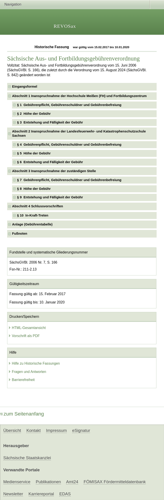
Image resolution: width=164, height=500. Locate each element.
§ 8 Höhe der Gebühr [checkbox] (33, 188)
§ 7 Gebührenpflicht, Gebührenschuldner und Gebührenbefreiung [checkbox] (69, 180)
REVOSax (65, 26)
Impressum (56, 430)
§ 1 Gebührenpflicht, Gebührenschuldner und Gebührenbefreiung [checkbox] (69, 105)
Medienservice (16, 481)
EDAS (65, 493)
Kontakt (33, 430)
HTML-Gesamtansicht (27, 328)
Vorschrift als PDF (24, 336)
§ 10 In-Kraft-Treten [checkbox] (32, 215)
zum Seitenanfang (22, 414)
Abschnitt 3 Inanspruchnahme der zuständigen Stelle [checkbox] (54, 171)
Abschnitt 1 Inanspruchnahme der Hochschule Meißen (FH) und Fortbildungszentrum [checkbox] (79, 96)
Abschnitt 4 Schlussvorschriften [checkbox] (37, 206)
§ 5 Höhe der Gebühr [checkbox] (33, 153)
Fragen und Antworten (27, 372)
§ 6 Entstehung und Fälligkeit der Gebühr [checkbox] (50, 162)
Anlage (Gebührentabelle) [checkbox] (32, 224)
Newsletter (13, 493)
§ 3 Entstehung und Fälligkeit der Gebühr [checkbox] (50, 122)
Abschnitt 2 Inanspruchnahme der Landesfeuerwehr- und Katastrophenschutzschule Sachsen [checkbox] (79, 133)
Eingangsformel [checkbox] (24, 86)
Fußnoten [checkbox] (19, 233)
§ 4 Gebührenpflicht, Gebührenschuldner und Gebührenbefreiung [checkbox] (69, 144)
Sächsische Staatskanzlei (27, 457)
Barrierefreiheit (21, 380)
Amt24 (72, 481)
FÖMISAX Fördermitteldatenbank (115, 481)
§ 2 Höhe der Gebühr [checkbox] (33, 113)
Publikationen (48, 481)
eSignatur (81, 430)
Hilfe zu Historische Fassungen (34, 363)
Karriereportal (41, 493)
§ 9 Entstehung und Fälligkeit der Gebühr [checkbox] (50, 197)
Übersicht (12, 430)
